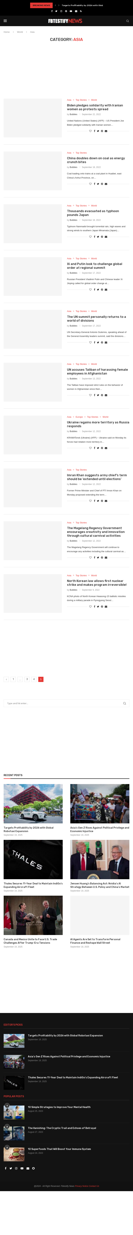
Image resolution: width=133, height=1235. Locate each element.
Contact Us (94, 1186)
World (20, 32)
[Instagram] (61, 11)
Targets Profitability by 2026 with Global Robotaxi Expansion (94, 5)
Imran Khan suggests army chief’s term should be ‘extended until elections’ (97, 477)
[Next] (58, 5)
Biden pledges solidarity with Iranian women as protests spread (95, 107)
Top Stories (81, 100)
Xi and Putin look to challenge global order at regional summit (94, 266)
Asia (69, 100)
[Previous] (55, 5)
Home (7, 32)
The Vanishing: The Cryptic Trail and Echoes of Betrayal (62, 1128)
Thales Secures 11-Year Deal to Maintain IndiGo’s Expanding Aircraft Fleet (33, 885)
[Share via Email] (106, 131)
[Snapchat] (33, 1168)
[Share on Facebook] (94, 131)
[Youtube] (71, 11)
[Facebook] (51, 11)
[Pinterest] (66, 11)
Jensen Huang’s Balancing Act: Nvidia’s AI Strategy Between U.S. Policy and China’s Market (99, 885)
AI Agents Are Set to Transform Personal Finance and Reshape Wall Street (95, 941)
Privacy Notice (81, 1186)
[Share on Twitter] (98, 131)
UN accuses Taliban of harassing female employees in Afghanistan (97, 371)
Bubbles (73, 114)
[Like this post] (90, 131)
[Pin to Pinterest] (102, 131)
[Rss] (81, 11)
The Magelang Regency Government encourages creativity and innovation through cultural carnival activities (96, 532)
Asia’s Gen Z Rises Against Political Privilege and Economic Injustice (99, 829)
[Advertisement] (66, 73)
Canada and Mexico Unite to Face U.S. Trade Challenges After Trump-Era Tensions (30, 941)
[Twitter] (56, 11)
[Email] (76, 11)
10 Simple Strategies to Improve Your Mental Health (59, 1107)
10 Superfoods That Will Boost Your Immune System (59, 1149)
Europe (79, 417)
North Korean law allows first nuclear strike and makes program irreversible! (97, 583)
